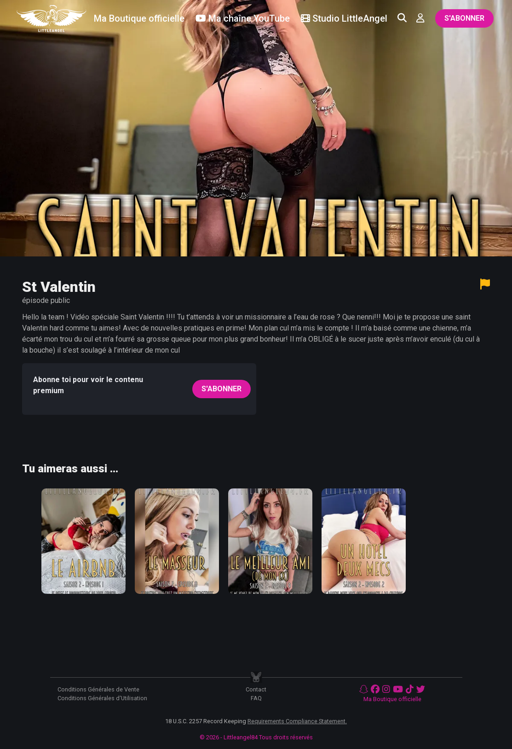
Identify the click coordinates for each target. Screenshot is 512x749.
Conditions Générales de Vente (98, 689)
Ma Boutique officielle (392, 699)
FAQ (256, 698)
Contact (256, 689)
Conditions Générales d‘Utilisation (102, 698)
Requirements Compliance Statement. (297, 721)
